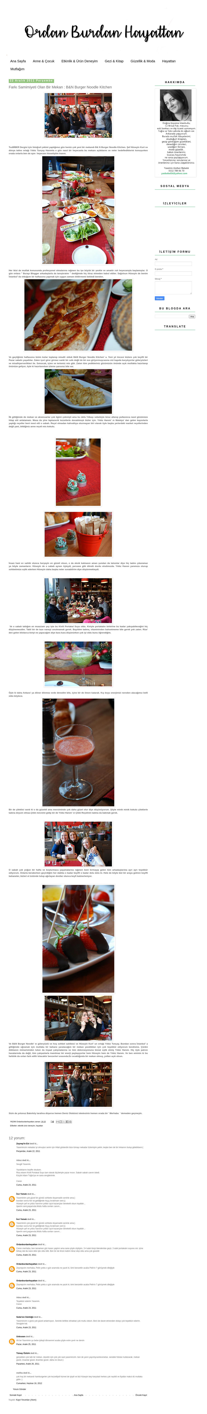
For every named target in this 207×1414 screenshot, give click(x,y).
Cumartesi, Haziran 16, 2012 (29, 1383)
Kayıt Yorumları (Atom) (26, 1400)
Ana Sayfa (18, 61)
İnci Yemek (21, 1194)
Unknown (20, 1336)
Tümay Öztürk (23, 1353)
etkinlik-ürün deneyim (26, 1126)
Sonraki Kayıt (16, 1395)
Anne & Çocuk (43, 61)
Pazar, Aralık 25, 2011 (26, 1344)
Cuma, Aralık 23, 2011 (26, 1185)
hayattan (39, 1126)
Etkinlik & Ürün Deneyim (79, 61)
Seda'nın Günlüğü (24, 1317)
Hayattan (169, 61)
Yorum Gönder (19, 1389)
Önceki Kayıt (141, 1395)
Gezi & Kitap (114, 61)
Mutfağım (17, 69)
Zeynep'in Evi (22, 1143)
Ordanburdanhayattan (26, 1244)
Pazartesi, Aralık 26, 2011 (27, 1364)
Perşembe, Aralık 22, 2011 (28, 1151)
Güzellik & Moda (143, 61)
